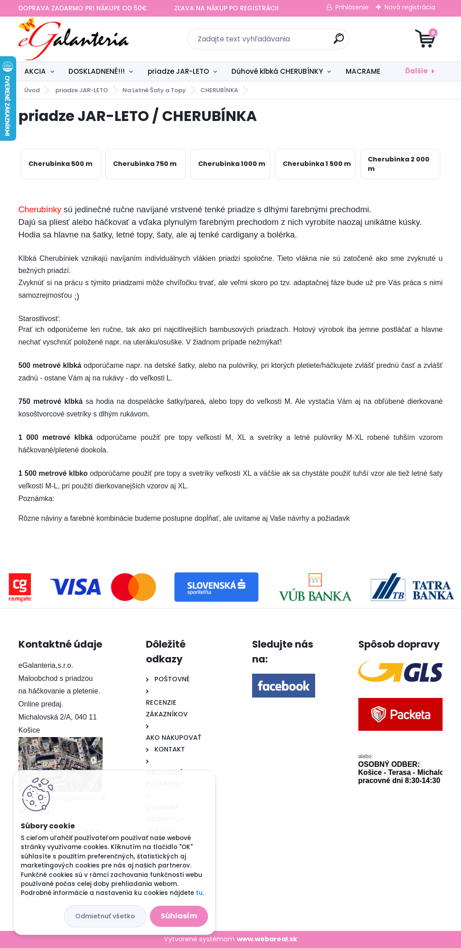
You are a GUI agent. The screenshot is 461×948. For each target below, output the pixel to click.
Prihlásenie (352, 7)
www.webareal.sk (267, 939)
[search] (339, 42)
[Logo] (73, 39)
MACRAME (363, 71)
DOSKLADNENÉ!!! (96, 71)
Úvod (32, 90)
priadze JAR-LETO (178, 71)
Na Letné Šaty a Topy (154, 90)
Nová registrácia (409, 7)
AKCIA (35, 71)
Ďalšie (416, 71)
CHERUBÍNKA (219, 90)
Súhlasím (179, 916)
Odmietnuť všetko (105, 916)
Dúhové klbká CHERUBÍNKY (277, 71)
